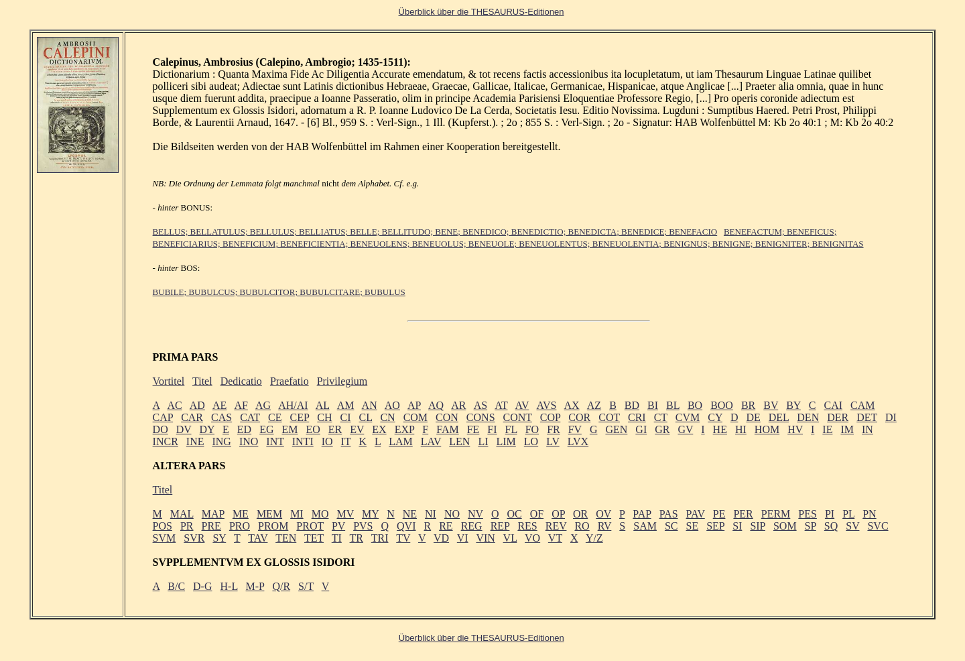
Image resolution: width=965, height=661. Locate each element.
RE (445, 526)
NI (430, 514)
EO (313, 429)
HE (720, 429)
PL (848, 514)
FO (532, 429)
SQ (831, 526)
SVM (164, 538)
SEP (715, 526)
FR (553, 429)
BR (748, 405)
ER (335, 429)
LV (553, 441)
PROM (273, 526)
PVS (363, 526)
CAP (163, 417)
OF (536, 514)
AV (522, 405)
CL (366, 417)
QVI (406, 526)
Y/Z (594, 538)
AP (414, 405)
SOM (785, 526)
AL (323, 405)
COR (579, 417)
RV (605, 526)
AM (346, 405)
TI (337, 538)
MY (370, 514)
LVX (578, 441)
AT (501, 405)
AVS (546, 405)
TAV (257, 538)
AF (240, 405)
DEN (808, 417)
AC (174, 405)
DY (207, 429)
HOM (767, 429)
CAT (250, 417)
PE (719, 514)
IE (827, 429)
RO (581, 526)
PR (187, 526)
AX (572, 405)
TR (356, 538)
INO (248, 441)
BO (695, 405)
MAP (213, 514)
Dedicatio (241, 381)
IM (847, 429)
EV (357, 429)
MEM (269, 514)
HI (741, 429)
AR (458, 405)
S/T (306, 586)
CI (345, 417)
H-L (229, 586)
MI (297, 514)
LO (531, 441)
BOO (721, 405)
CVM (688, 417)
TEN (285, 538)
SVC (877, 526)
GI (641, 429)
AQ (436, 405)
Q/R (281, 586)
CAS (221, 417)
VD (441, 538)
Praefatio (289, 381)
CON (447, 417)
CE (274, 417)
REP (500, 526)
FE (473, 429)
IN (867, 429)
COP (550, 417)
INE (195, 441)
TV (403, 538)
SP (810, 526)
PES (807, 514)
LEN (459, 441)
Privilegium (342, 381)
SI (737, 526)
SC (671, 526)
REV (556, 526)
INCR (165, 441)
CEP (300, 417)
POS (162, 526)
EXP (405, 429)
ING (221, 441)
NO (452, 514)
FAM (447, 429)
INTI (303, 441)
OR (580, 514)
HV (795, 429)
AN (369, 405)
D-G (202, 586)
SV (852, 526)
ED (244, 429)
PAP (642, 514)
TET (314, 538)
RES (527, 526)
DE (753, 417)
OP (558, 514)
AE (219, 405)
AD (197, 405)
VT (555, 538)
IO (327, 441)
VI (462, 538)
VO (532, 538)
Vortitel (169, 381)
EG (266, 429)
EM (289, 429)
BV (770, 405)
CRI (637, 417)
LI (483, 441)
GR (662, 429)
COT (609, 417)
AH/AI (293, 405)
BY (793, 405)
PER (743, 514)
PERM (776, 514)
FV (575, 429)
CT (660, 417)
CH (324, 417)
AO (392, 405)
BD (632, 405)
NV (475, 514)
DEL (779, 417)
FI (492, 429)
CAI (833, 405)
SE (692, 526)
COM (415, 417)
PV (338, 526)
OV (603, 514)
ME (241, 514)
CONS (480, 417)
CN (387, 417)
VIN (485, 538)
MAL (182, 514)
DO (160, 429)
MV (345, 514)
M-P (255, 586)
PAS (668, 514)
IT (346, 441)
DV (184, 429)
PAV (695, 514)
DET (866, 417)
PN (869, 514)
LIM (505, 441)
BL (673, 405)
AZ (594, 405)
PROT (310, 526)
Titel (202, 381)
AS (480, 405)
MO (320, 514)
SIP (757, 526)
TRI (380, 538)
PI (829, 514)
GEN (616, 429)
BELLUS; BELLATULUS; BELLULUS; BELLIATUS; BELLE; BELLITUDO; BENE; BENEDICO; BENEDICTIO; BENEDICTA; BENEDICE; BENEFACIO (435, 232)
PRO (239, 526)
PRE (211, 526)
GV (685, 429)
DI (891, 417)
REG (471, 526)
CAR (192, 417)
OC (514, 514)
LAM (401, 441)
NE (410, 514)
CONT (517, 417)
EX (379, 429)
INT (274, 441)
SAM (645, 526)
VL (510, 538)
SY (219, 538)
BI (652, 405)
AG (263, 405)
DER (837, 417)
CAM (862, 405)
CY (715, 417)
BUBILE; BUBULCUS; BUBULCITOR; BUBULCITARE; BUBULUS (279, 292)
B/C (176, 586)
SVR (194, 538)
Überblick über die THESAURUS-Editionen (481, 638)
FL (511, 429)
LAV (431, 441)
